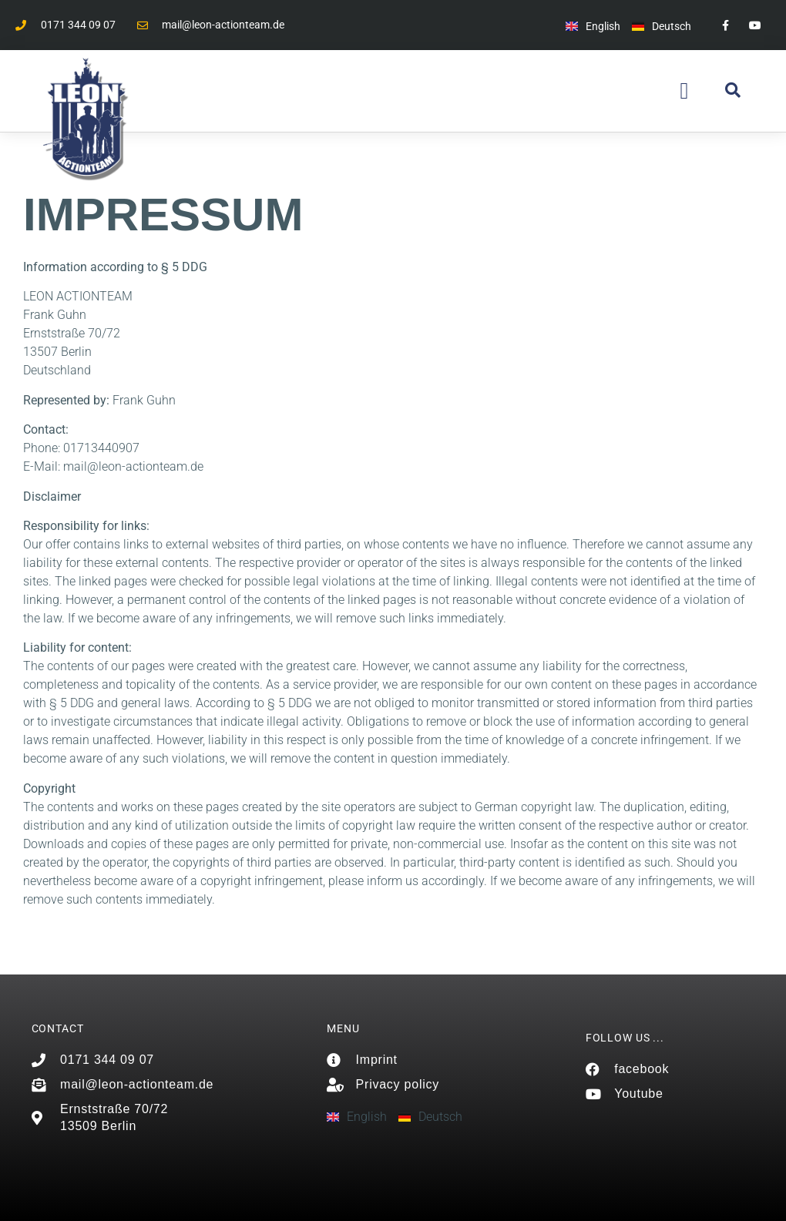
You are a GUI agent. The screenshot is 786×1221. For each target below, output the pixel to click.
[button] (684, 91)
